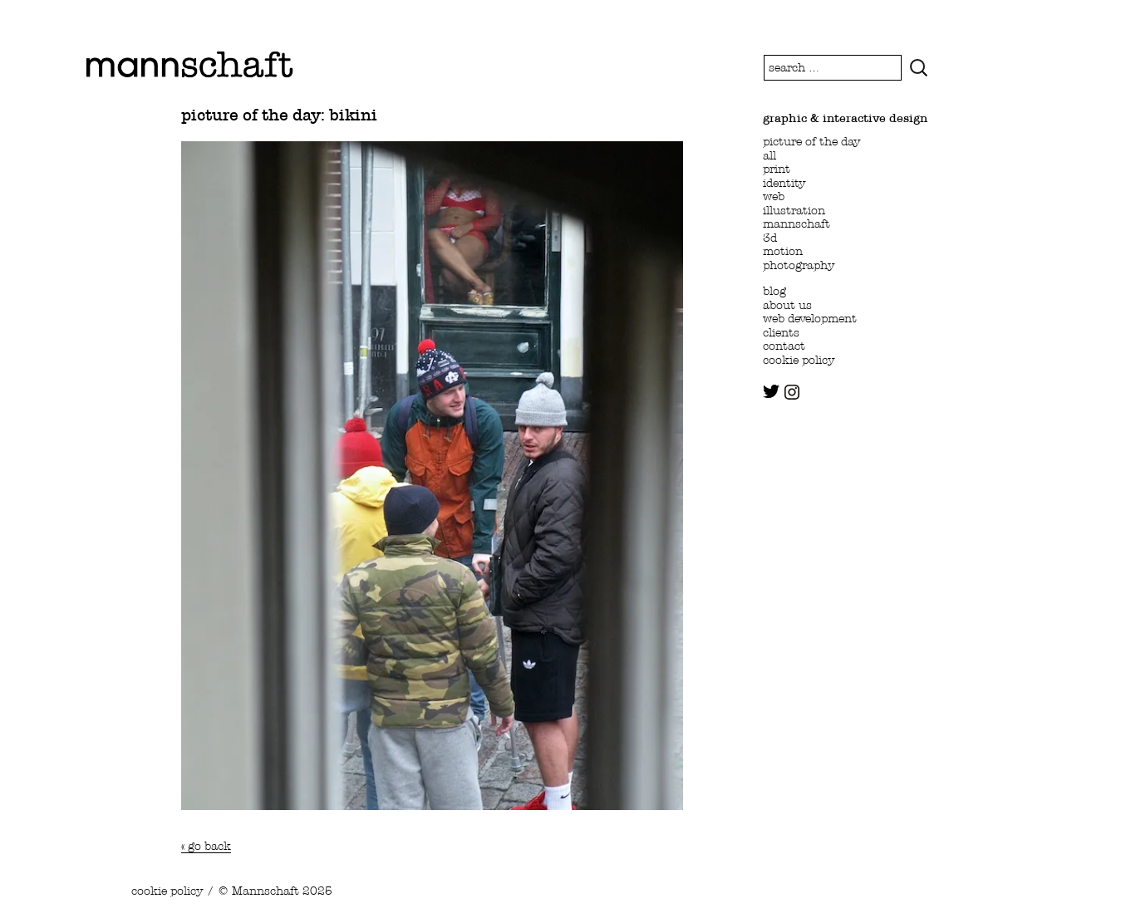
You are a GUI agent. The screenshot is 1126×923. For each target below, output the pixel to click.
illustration (794, 210)
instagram (791, 392)
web (773, 196)
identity (784, 182)
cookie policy (798, 359)
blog (774, 290)
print (776, 168)
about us (787, 305)
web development (810, 318)
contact (784, 345)
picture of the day (811, 141)
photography (798, 265)
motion (783, 251)
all (769, 155)
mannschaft (796, 223)
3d (770, 237)
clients (781, 332)
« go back (206, 845)
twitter (771, 391)
